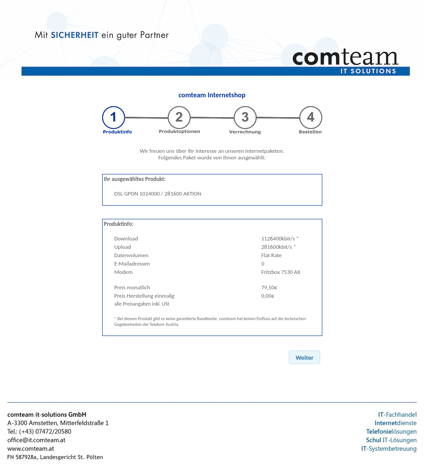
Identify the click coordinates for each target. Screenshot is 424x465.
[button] (304, 357)
